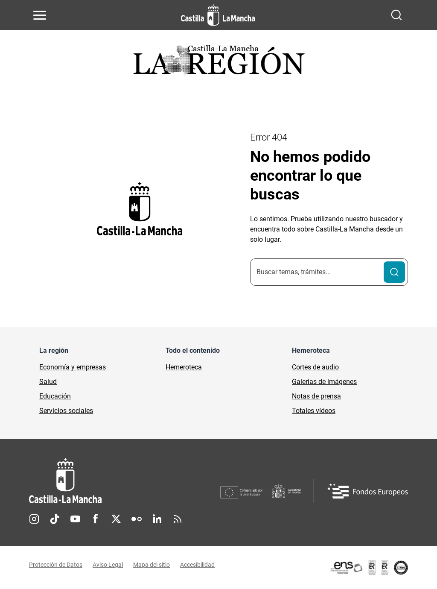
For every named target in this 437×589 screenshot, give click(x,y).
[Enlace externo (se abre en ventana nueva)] (368, 567)
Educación (55, 396)
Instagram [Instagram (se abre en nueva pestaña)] (34, 519)
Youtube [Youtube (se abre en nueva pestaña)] (75, 519)
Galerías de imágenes (324, 382)
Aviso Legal (108, 564)
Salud (48, 382)
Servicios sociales (66, 411)
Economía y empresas (72, 367)
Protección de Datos (55, 564)
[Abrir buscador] (396, 14)
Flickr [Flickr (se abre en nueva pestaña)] (136, 519)
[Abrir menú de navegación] (39, 15)
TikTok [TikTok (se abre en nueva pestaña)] (54, 519)
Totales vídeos (313, 411)
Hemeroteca (184, 367)
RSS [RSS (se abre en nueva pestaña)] (177, 519)
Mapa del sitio (151, 564)
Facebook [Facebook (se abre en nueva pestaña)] (95, 519)
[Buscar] (394, 272)
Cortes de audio (315, 367)
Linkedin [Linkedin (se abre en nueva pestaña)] (157, 519)
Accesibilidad (197, 564)
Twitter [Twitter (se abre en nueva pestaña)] (116, 519)
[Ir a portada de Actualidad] (218, 63)
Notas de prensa (316, 396)
